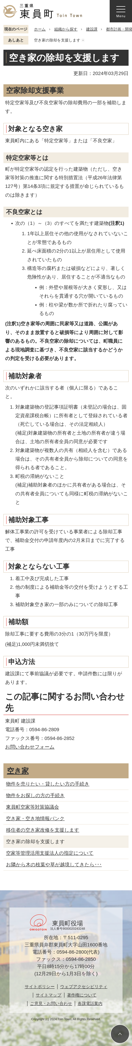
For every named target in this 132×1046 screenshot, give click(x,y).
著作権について (82, 995)
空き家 (18, 771)
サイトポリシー (40, 986)
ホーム (40, 29)
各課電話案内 (90, 1003)
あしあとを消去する (83, 40)
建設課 (91, 29)
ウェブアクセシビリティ (83, 986)
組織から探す (66, 29)
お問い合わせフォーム (29, 747)
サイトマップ (49, 995)
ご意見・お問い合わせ (51, 1003)
